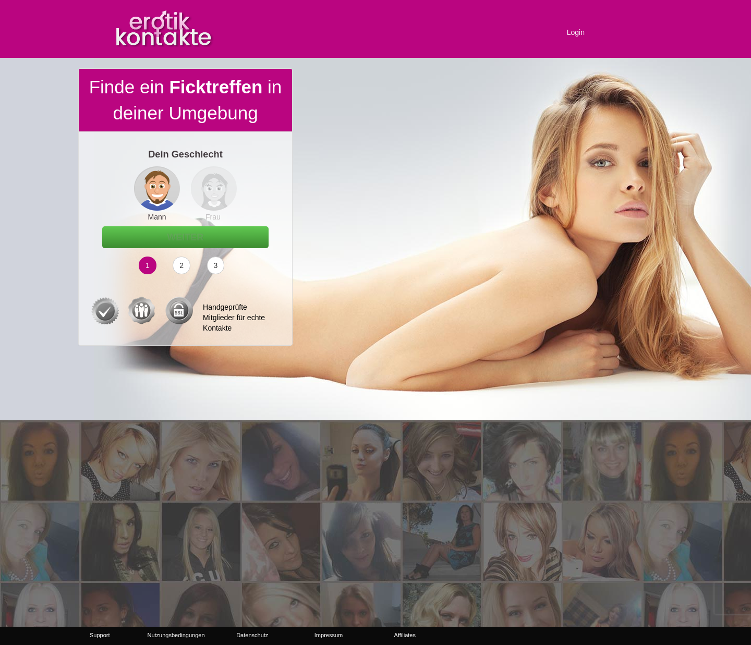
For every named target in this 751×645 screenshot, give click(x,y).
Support (100, 635)
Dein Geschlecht (185, 154)
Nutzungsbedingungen (175, 635)
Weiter (185, 237)
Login (576, 32)
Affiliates (405, 635)
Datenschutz (252, 635)
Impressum (328, 635)
